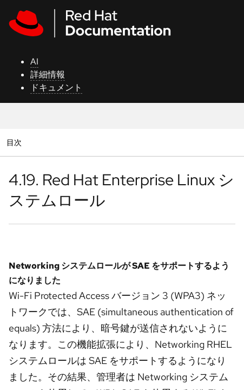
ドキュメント (56, 87)
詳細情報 (47, 74)
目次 (15, 142)
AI (34, 61)
